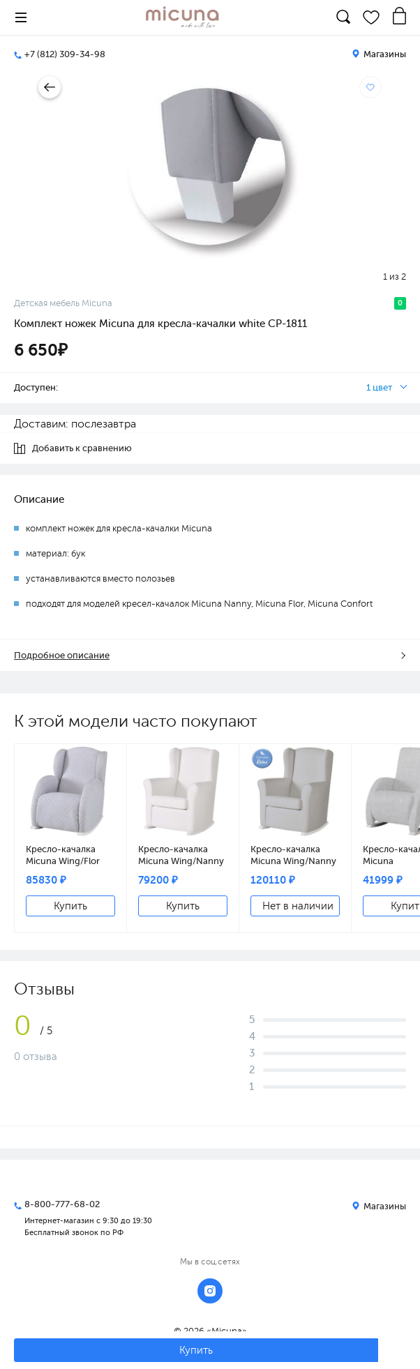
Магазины (379, 54)
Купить (70, 906)
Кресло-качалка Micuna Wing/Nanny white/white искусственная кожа (182, 855)
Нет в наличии (297, 906)
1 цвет (379, 387)
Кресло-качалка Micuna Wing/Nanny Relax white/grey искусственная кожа (295, 855)
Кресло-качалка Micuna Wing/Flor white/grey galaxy (63, 855)
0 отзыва (35, 1056)
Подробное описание (62, 655)
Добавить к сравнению (73, 448)
